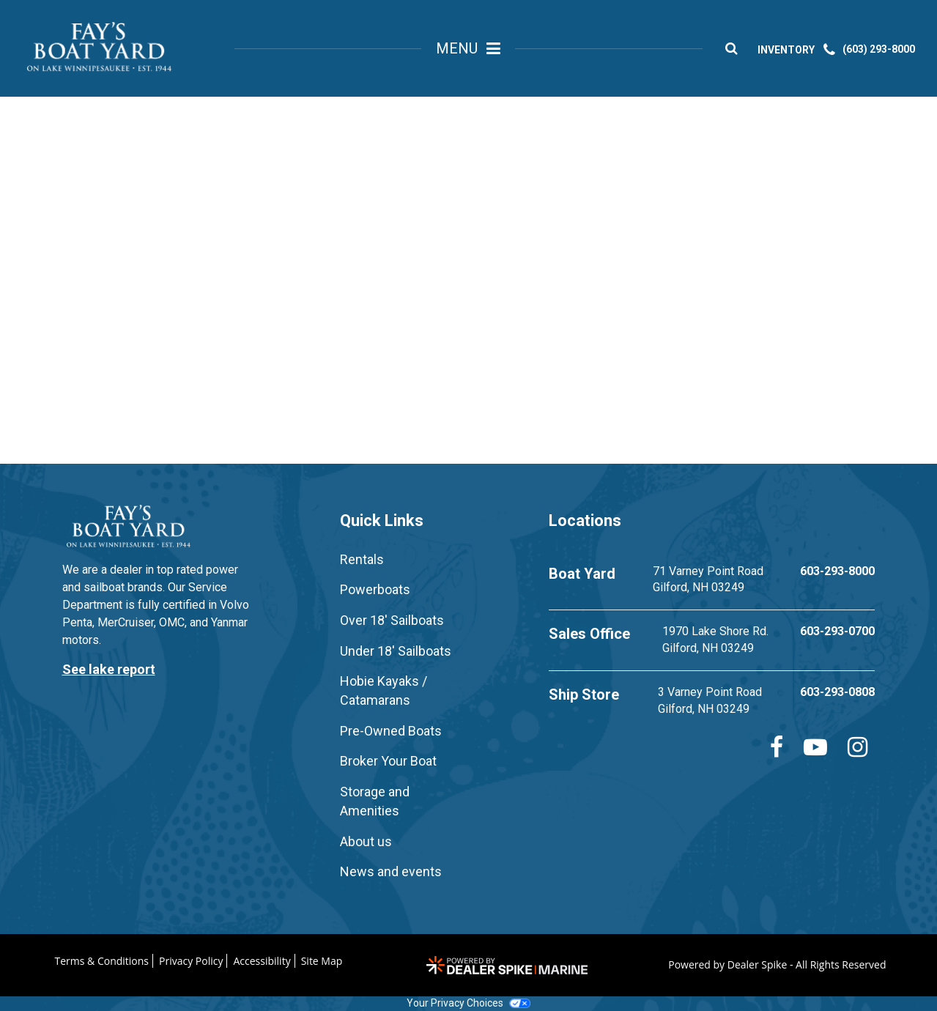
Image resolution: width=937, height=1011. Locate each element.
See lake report (108, 669)
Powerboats (375, 589)
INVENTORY (790, 51)
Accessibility (261, 961)
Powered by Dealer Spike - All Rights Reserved (777, 964)
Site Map (322, 961)
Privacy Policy (191, 961)
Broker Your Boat (388, 761)
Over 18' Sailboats (392, 620)
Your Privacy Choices (468, 1003)
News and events (391, 871)
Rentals (362, 559)
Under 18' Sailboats (395, 651)
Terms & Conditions (102, 961)
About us (366, 841)
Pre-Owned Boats (391, 730)
